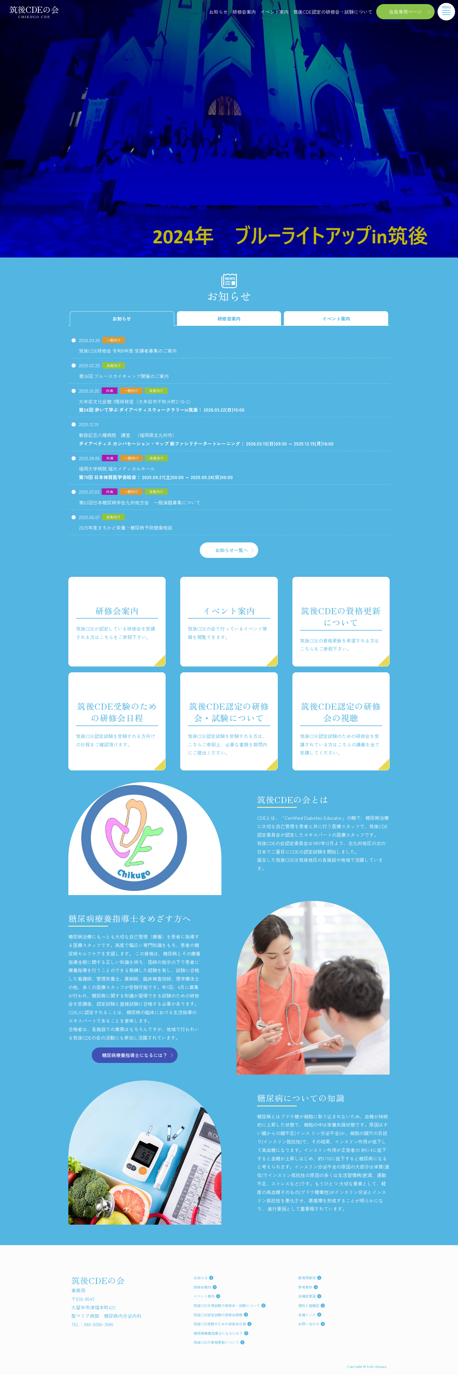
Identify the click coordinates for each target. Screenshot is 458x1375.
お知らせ (218, 11)
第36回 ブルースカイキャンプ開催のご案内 (124, 376)
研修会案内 (244, 11)
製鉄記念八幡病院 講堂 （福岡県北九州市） (206, 439)
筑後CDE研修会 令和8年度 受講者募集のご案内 (128, 350)
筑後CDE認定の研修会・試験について (332, 11)
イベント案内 (275, 11)
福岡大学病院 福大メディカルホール (156, 473)
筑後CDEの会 (34, 12)
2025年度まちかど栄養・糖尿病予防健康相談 (125, 527)
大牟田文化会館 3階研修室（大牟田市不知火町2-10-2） (161, 406)
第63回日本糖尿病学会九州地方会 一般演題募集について (139, 502)
